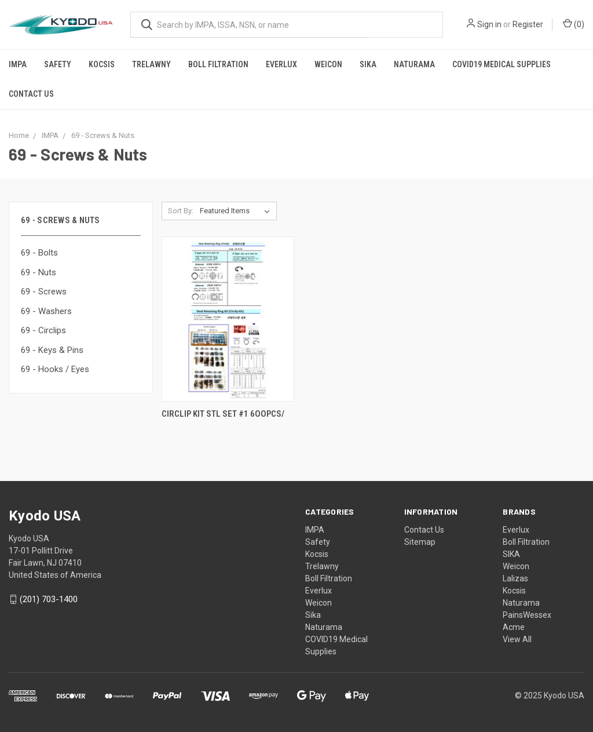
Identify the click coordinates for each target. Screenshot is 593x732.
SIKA (511, 554)
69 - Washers (46, 311)
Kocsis (102, 64)
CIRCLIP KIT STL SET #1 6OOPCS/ (223, 414)
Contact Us (31, 94)
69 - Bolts (39, 252)
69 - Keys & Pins (52, 350)
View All (517, 639)
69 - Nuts (38, 272)
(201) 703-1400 (49, 599)
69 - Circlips (43, 330)
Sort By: (180, 210)
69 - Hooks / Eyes (55, 369)
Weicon (328, 64)
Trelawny (151, 64)
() (573, 24)
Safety (57, 64)
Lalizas (515, 578)
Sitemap (419, 542)
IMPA (18, 64)
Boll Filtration (218, 64)
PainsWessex (527, 615)
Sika (368, 64)
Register (528, 24)
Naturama (414, 64)
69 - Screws (44, 291)
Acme (514, 627)
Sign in (489, 24)
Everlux (281, 64)
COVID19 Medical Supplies (501, 64)
